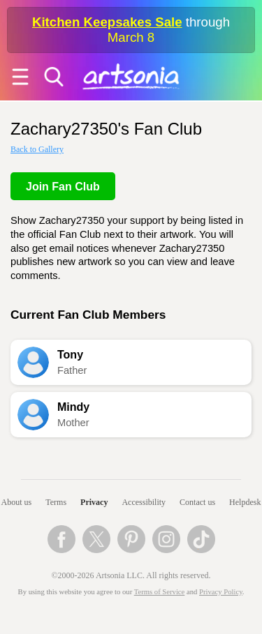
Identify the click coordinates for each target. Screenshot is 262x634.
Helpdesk (245, 502)
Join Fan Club (63, 187)
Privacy (94, 502)
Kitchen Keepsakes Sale (107, 22)
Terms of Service (159, 592)
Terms (55, 502)
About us (16, 502)
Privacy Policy (220, 592)
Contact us (197, 502)
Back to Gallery (37, 149)
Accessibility (144, 502)
